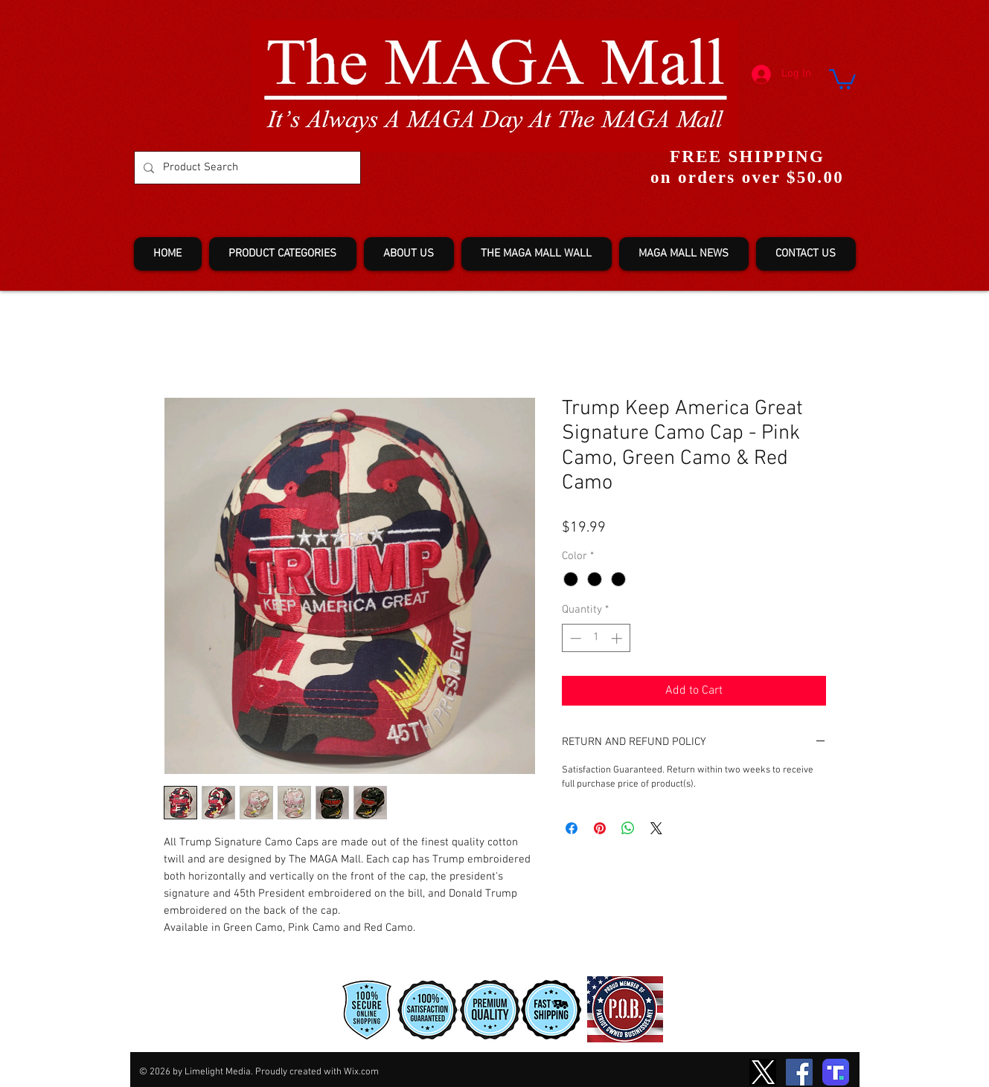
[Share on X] (656, 828)
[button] (842, 78)
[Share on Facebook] (571, 828)
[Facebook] (799, 1072)
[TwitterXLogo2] (762, 1072)
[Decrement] (574, 638)
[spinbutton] (595, 638)
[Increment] (618, 638)
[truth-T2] (835, 1072)
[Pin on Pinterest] (600, 828)
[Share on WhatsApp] (628, 828)
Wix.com (361, 1072)
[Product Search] (246, 168)
